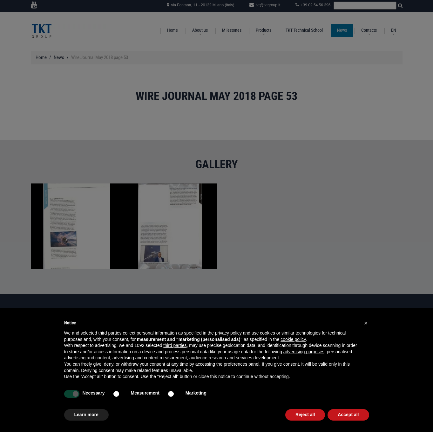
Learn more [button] (86, 414)
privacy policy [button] (228, 333)
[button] (366, 323)
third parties (174, 345)
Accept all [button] (348, 414)
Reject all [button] (305, 414)
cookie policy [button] (293, 339)
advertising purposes (303, 351)
